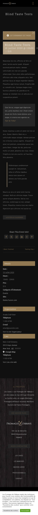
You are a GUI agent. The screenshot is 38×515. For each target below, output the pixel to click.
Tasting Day (29, 249)
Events (5, 293)
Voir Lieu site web (10, 362)
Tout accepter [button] (25, 510)
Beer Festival (9, 249)
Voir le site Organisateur (12, 332)
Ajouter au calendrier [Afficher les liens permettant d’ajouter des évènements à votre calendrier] (14, 217)
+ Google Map (10, 352)
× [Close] (33, 32)
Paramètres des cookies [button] (11, 510)
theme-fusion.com (10, 300)
